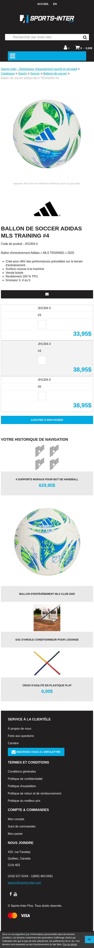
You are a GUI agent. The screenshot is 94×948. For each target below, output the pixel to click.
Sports (22, 73)
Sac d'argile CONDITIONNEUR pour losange (47, 650)
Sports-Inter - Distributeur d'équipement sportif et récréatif (39, 69)
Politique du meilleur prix (24, 812)
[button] (83, 47)
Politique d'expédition (22, 797)
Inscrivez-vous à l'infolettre (36, 763)
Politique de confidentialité (25, 790)
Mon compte (16, 830)
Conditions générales (22, 782)
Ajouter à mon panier (47, 431)
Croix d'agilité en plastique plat (47, 696)
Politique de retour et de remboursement (34, 804)
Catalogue (8, 73)
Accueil (43, 3)
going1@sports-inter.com (24, 894)
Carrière (13, 754)
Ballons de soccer (55, 73)
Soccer (35, 73)
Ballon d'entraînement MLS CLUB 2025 (47, 605)
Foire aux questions (21, 747)
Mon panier (15, 845)
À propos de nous (19, 739)
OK (89, 939)
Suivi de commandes (22, 837)
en (55, 3)
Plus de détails (69, 944)
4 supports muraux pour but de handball (47, 490)
